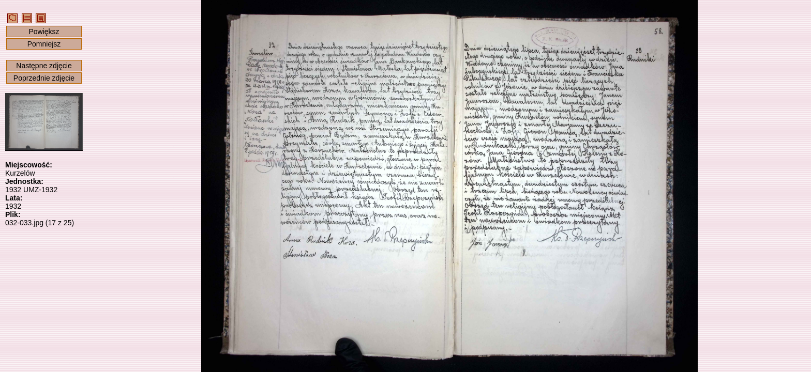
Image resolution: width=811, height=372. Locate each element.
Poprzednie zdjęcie (43, 78)
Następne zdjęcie (43, 65)
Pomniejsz (44, 44)
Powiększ (43, 31)
